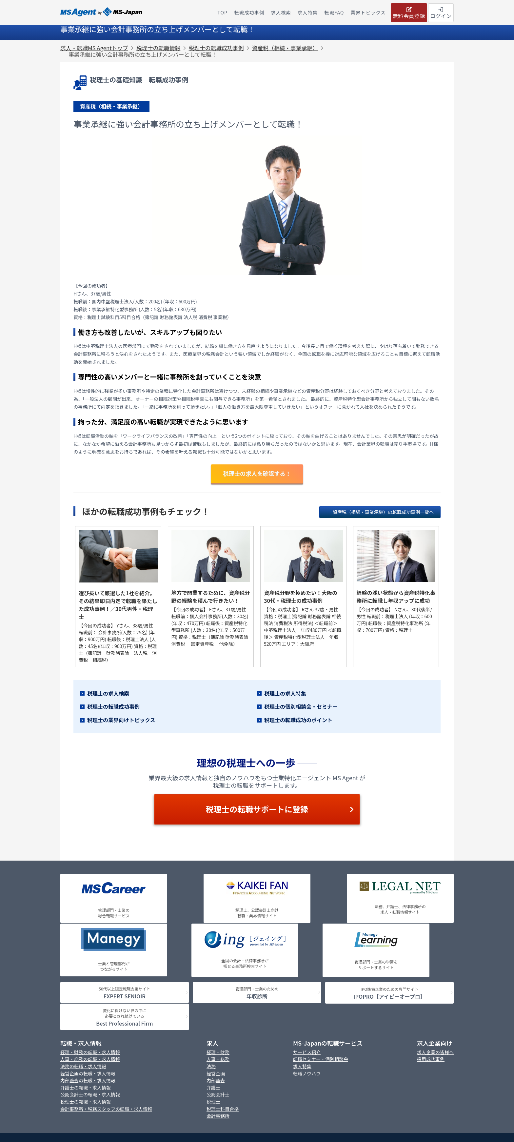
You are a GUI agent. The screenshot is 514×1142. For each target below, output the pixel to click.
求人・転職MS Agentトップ (94, 48)
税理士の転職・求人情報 (85, 1023)
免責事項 (323, 1068)
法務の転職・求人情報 (83, 988)
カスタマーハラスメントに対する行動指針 (212, 1077)
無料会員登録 (409, 12)
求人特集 (302, 988)
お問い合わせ (193, 1068)
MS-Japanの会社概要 (98, 1068)
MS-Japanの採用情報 (149, 1068)
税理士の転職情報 (158, 48)
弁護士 (213, 1009)
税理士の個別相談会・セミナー (301, 707)
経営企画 (216, 995)
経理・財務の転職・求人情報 (90, 974)
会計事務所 (218, 1038)
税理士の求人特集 (285, 694)
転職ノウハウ (307, 995)
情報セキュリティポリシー (286, 1077)
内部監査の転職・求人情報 (87, 1002)
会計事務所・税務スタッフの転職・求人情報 (106, 1031)
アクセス (331, 1077)
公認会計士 (218, 1016)
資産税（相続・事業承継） (285, 48)
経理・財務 (218, 974)
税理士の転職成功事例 (216, 48)
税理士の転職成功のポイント (298, 721)
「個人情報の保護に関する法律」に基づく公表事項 (390, 1068)
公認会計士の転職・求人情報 (90, 1016)
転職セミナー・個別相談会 (320, 981)
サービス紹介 (307, 974)
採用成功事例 (431, 981)
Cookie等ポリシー (286, 1068)
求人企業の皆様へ (435, 974)
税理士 (213, 1023)
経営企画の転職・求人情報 (87, 995)
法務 (211, 988)
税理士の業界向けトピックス (121, 721)
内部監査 (216, 1002)
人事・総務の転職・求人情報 (90, 981)
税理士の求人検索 (108, 694)
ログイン (441, 12)
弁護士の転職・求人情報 (85, 1009)
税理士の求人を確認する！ (257, 474)
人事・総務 (218, 981)
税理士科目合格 (223, 1031)
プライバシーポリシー (237, 1068)
